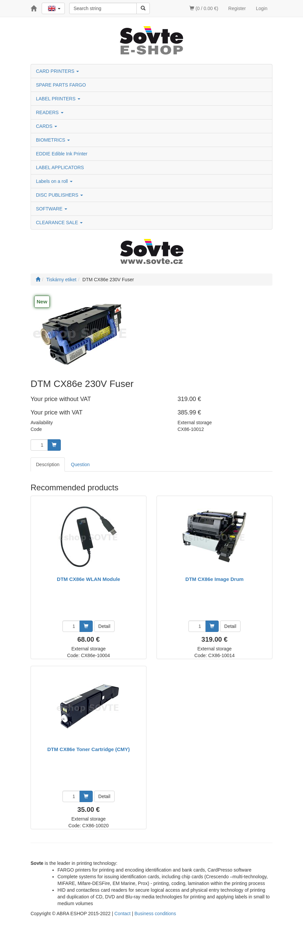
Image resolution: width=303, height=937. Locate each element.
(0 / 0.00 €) (203, 8)
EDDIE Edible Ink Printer (61, 153)
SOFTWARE (51, 208)
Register (237, 8)
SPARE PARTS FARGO (61, 85)
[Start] (38, 279)
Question (80, 464)
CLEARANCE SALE (59, 222)
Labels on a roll (54, 181)
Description (47, 464)
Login (261, 8)
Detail (104, 626)
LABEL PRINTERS (58, 98)
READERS (49, 112)
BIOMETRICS (53, 140)
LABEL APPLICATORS (60, 167)
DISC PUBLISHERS (59, 195)
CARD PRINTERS (57, 71)
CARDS (46, 126)
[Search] (143, 8)
